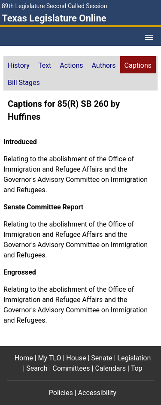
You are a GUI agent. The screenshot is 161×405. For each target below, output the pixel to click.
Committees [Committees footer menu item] (71, 368)
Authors (104, 65)
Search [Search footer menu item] (36, 368)
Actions (71, 65)
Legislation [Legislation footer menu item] (134, 358)
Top (137, 368)
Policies (61, 393)
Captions (138, 65)
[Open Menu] (149, 37)
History (19, 65)
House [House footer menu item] (76, 358)
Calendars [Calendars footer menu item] (110, 368)
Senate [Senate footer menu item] (101, 358)
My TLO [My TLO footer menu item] (49, 358)
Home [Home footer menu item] (24, 358)
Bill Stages (24, 83)
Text (44, 65)
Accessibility (97, 393)
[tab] (18, 64)
